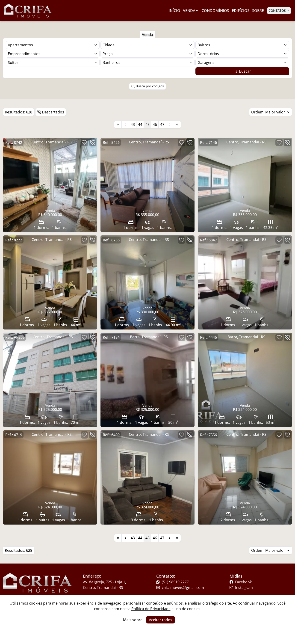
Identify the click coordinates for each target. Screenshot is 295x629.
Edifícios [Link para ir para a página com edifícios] (240, 10)
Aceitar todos (160, 619)
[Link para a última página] (177, 124)
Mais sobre (132, 619)
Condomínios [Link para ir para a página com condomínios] (215, 10)
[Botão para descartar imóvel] (92, 142)
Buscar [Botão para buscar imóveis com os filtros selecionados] (242, 71)
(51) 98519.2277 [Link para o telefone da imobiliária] (172, 581)
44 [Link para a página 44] (140, 124)
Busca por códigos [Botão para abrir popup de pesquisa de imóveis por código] (147, 86)
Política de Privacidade (151, 608)
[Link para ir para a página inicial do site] (28, 11)
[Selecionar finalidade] (53, 45)
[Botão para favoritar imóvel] (84, 142)
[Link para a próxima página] (169, 124)
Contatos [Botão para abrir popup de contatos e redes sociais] (278, 10)
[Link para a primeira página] (118, 124)
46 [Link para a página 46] (155, 124)
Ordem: (270, 112)
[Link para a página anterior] (125, 124)
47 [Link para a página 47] (162, 124)
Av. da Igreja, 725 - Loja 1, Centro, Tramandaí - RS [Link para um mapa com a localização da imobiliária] (104, 584)
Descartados (50, 112)
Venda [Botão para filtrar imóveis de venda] (147, 34)
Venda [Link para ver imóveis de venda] (191, 10)
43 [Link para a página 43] (133, 124)
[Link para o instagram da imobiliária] (257, 587)
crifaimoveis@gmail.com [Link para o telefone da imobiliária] (180, 587)
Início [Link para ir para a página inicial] (174, 10)
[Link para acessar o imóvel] (50, 185)
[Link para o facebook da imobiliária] (257, 582)
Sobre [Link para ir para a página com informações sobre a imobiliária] (258, 10)
